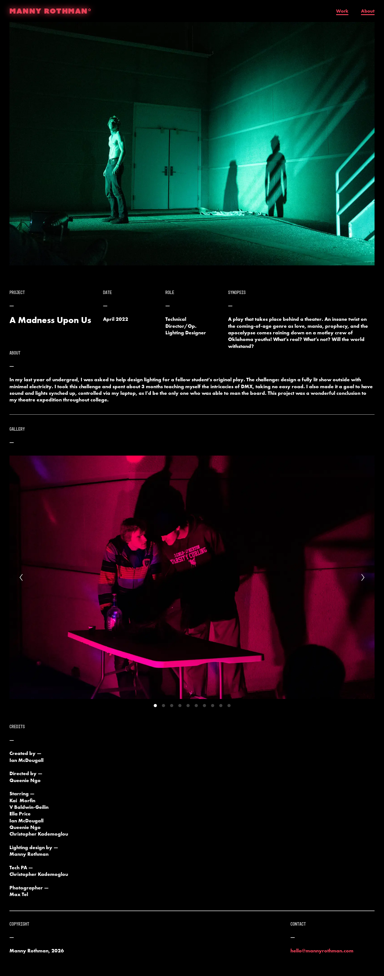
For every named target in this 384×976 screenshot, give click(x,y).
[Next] (363, 577)
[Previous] (21, 577)
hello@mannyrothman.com (321, 950)
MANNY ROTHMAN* (50, 11)
